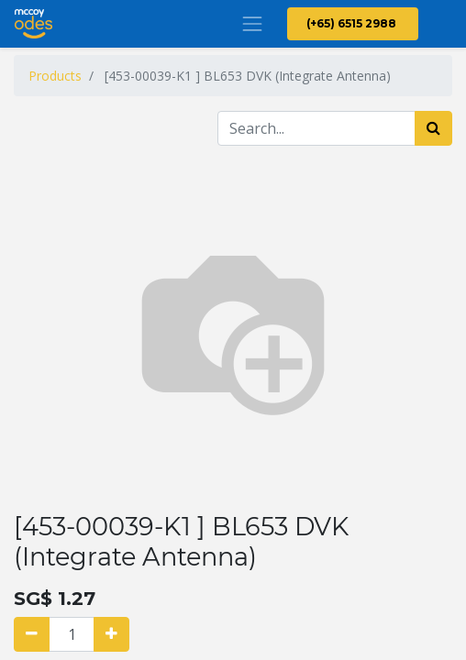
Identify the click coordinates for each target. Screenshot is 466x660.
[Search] (433, 128)
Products (55, 75)
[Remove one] (32, 634)
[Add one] (111, 634)
